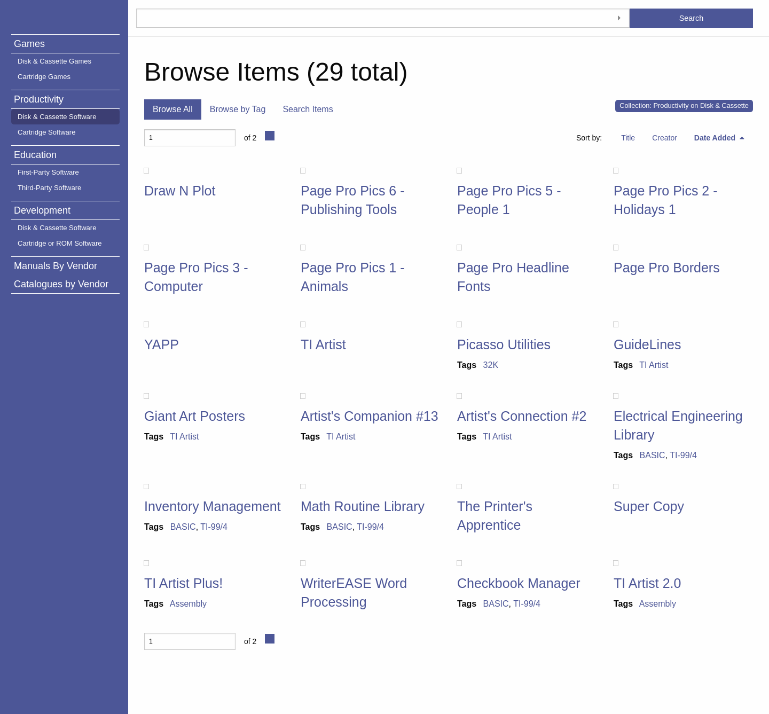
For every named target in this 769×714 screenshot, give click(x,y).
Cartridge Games (44, 77)
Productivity (39, 99)
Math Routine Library (363, 506)
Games (29, 43)
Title (628, 138)
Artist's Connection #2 (521, 416)
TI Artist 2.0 (647, 583)
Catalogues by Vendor (61, 284)
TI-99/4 (683, 455)
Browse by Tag (238, 109)
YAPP (161, 344)
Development (42, 210)
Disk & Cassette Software (57, 117)
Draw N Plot (179, 190)
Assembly (188, 603)
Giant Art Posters (194, 416)
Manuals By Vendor (55, 266)
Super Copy (649, 506)
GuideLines (647, 344)
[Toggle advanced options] (619, 18)
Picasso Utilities (504, 344)
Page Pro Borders (667, 267)
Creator (664, 138)
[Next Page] (269, 135)
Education (35, 155)
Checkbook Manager (518, 583)
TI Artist (323, 344)
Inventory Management (212, 506)
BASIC (652, 455)
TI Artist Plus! (183, 583)
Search (691, 18)
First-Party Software (48, 172)
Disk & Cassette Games (54, 61)
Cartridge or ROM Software (60, 243)
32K (490, 365)
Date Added (715, 138)
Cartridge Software (46, 132)
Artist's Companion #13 (369, 416)
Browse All (173, 109)
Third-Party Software (49, 188)
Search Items (308, 109)
